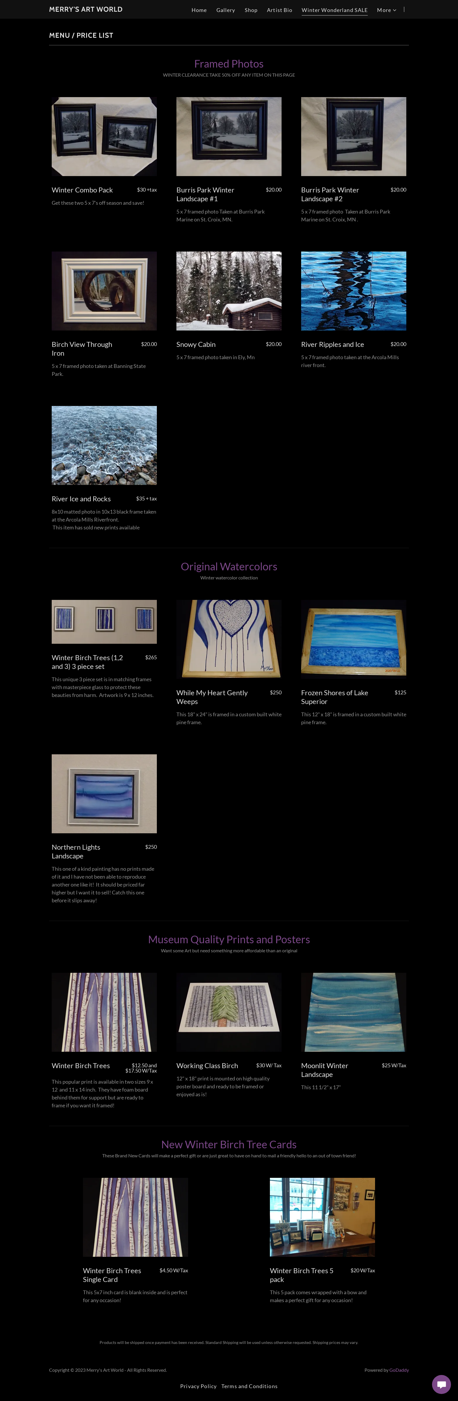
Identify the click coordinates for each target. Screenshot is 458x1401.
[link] (86, 9)
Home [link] (199, 10)
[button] (387, 10)
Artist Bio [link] (279, 10)
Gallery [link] (225, 10)
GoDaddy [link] (399, 1370)
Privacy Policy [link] (198, 1386)
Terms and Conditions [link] (249, 1386)
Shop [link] (251, 10)
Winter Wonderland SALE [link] (335, 10)
